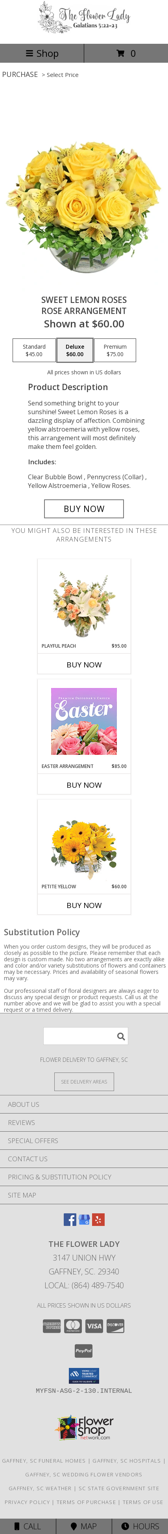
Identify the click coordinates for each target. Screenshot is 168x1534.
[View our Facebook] (70, 1223)
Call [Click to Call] (28, 1526)
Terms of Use (143, 1502)
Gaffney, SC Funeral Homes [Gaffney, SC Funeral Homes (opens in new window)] (44, 1460)
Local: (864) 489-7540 (84, 1285)
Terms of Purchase (86, 1502)
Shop (42, 53)
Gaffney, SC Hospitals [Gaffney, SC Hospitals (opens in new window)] (126, 1460)
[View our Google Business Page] (84, 1223)
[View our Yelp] (98, 1223)
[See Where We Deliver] (84, 1081)
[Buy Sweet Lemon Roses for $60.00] (84, 508)
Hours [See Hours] (140, 1526)
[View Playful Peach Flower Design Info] (84, 601)
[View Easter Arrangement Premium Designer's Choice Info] (84, 721)
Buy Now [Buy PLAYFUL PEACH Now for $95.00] (84, 665)
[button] (84, 1376)
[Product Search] (85, 1036)
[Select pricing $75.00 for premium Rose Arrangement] (115, 350)
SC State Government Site (119, 1488)
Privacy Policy (27, 1502)
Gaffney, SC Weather (40, 1488)
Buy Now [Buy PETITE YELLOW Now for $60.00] (84, 905)
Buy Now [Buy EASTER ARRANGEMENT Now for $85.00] (84, 785)
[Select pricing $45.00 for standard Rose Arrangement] (34, 350)
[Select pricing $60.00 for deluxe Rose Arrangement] (74, 350)
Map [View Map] (84, 1526)
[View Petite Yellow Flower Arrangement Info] (84, 842)
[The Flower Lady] (84, 32)
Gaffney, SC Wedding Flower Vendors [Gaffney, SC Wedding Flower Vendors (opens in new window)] (83, 1474)
